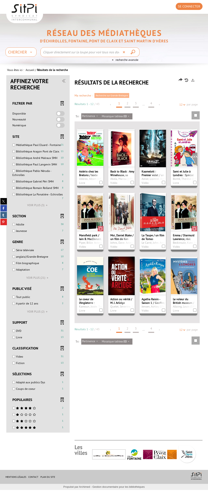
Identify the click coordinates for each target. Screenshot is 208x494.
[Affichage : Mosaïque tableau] (116, 120)
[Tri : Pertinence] (91, 120)
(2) (38, 315)
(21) (38, 282)
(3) (38, 209)
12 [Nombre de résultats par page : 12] (181, 108)
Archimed (84, 490)
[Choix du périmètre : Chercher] (21, 52)
